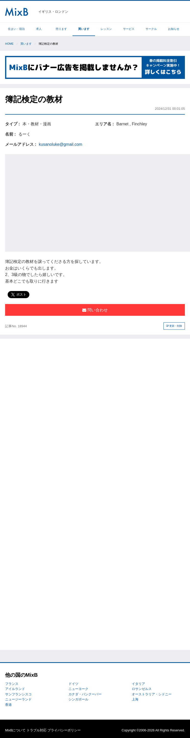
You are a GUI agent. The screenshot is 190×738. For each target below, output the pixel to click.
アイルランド (15, 689)
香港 (8, 705)
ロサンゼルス (142, 689)
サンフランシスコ (18, 694)
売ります (61, 28)
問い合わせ (95, 310)
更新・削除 (174, 325)
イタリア (138, 684)
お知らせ (173, 28)
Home (9, 43)
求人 (39, 28)
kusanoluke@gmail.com (60, 144)
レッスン (106, 28)
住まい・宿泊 (16, 28)
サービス (128, 28)
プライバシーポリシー (64, 730)
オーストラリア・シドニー (152, 694)
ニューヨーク (78, 689)
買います (83, 28)
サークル (151, 28)
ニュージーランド (18, 699)
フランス (11, 684)
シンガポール (78, 699)
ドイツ (73, 684)
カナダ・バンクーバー (85, 694)
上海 (135, 699)
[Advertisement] (48, 202)
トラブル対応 (36, 730)
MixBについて (15, 730)
